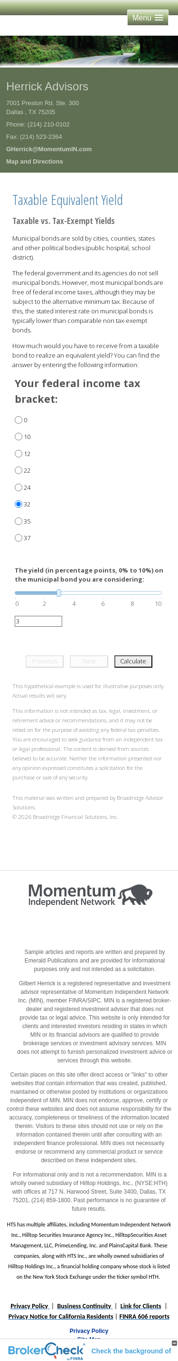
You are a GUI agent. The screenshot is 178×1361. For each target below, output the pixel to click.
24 (27, 487)
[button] (148, 18)
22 (27, 470)
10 (27, 436)
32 (27, 504)
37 (27, 538)
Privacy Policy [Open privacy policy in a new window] (89, 1331)
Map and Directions (34, 161)
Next (89, 661)
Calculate (133, 661)
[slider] (88, 593)
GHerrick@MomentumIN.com (49, 149)
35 (27, 521)
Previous (44, 661)
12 (27, 453)
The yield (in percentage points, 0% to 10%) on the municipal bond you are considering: (89, 575)
